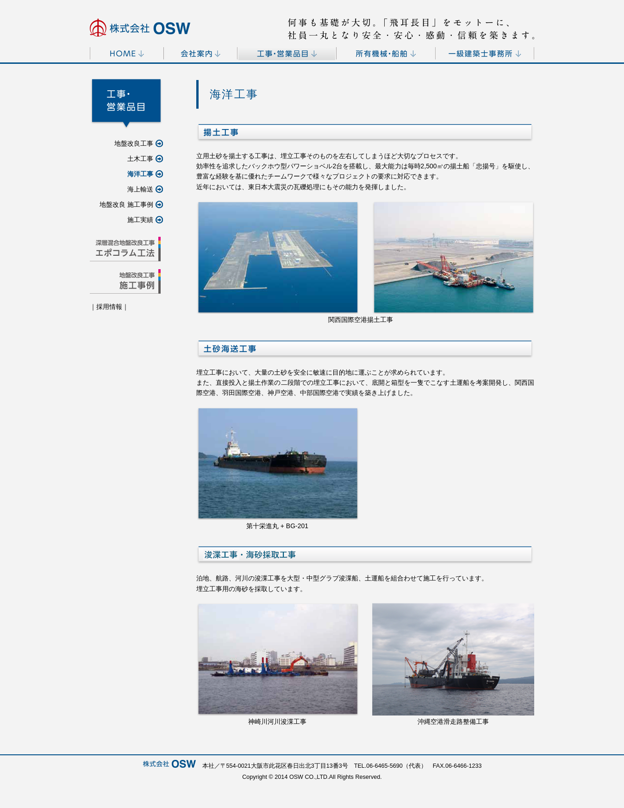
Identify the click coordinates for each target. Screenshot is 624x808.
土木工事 (145, 158)
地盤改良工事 (138, 143)
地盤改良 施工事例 (131, 204)
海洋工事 (145, 174)
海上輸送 (145, 189)
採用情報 (109, 306)
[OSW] (140, 28)
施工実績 (145, 219)
